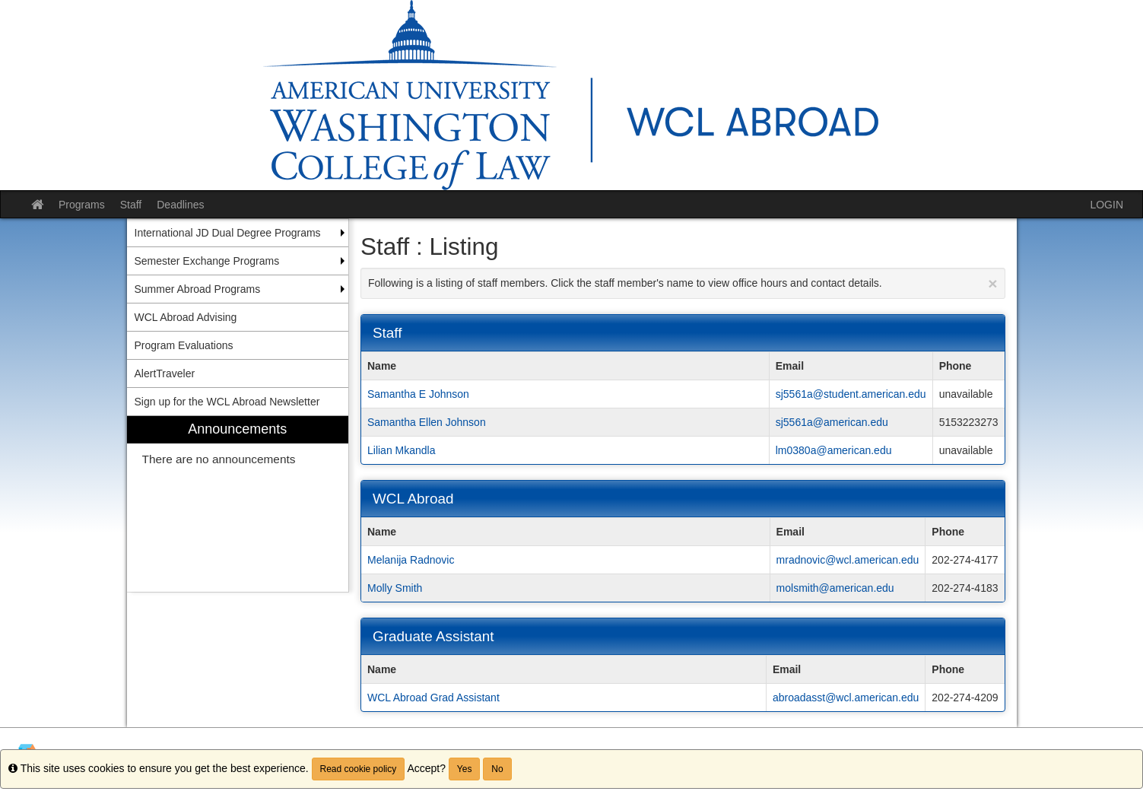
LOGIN (1106, 205)
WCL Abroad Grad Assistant (433, 697)
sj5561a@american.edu (832, 422)
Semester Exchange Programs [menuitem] (207, 261)
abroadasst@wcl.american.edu (846, 697)
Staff (131, 205)
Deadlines (180, 205)
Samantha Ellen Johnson (426, 422)
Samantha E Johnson (418, 394)
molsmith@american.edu (835, 588)
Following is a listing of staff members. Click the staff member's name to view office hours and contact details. (683, 283)
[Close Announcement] (992, 283)
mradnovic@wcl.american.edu (847, 560)
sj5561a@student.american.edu (851, 394)
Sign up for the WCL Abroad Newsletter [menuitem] (227, 402)
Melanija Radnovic (410, 560)
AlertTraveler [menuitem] (165, 373)
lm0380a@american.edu (834, 450)
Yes (464, 769)
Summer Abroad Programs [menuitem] (198, 289)
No (497, 769)
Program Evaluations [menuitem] (184, 345)
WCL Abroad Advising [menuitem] (186, 317)
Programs (82, 205)
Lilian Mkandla (401, 450)
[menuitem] (238, 504)
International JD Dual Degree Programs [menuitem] (228, 233)
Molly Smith (394, 588)
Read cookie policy (358, 769)
